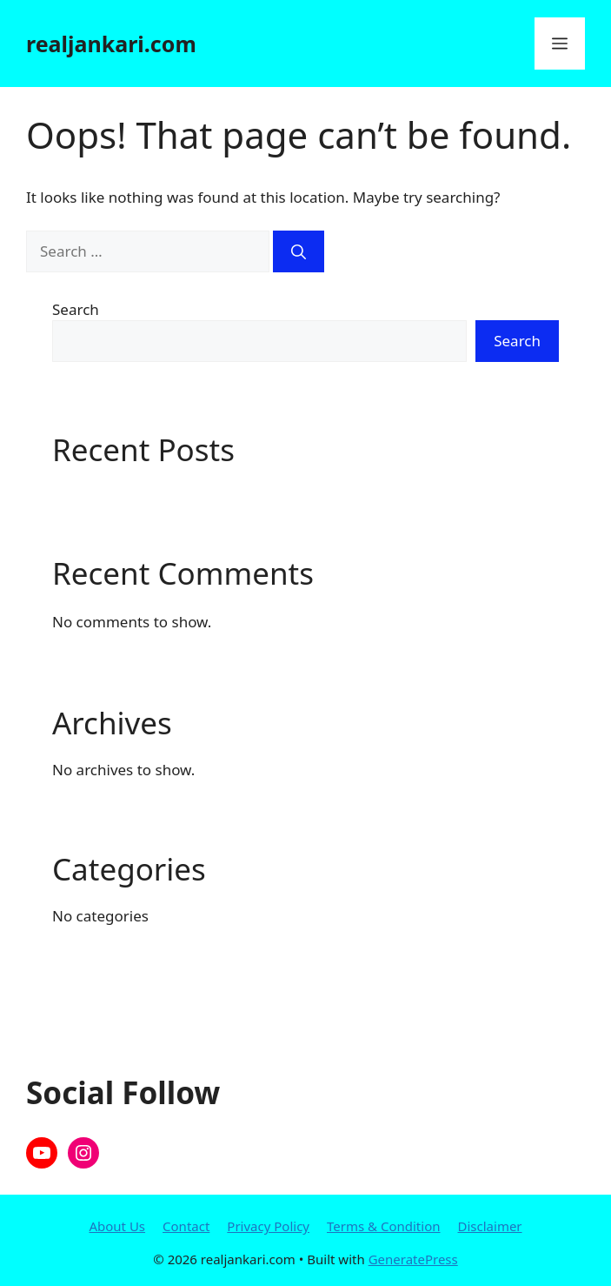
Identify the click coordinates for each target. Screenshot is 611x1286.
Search (75, 309)
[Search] (298, 251)
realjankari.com (111, 43)
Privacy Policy (268, 1226)
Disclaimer (490, 1226)
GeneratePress (413, 1259)
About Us (117, 1226)
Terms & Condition (384, 1226)
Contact (186, 1226)
